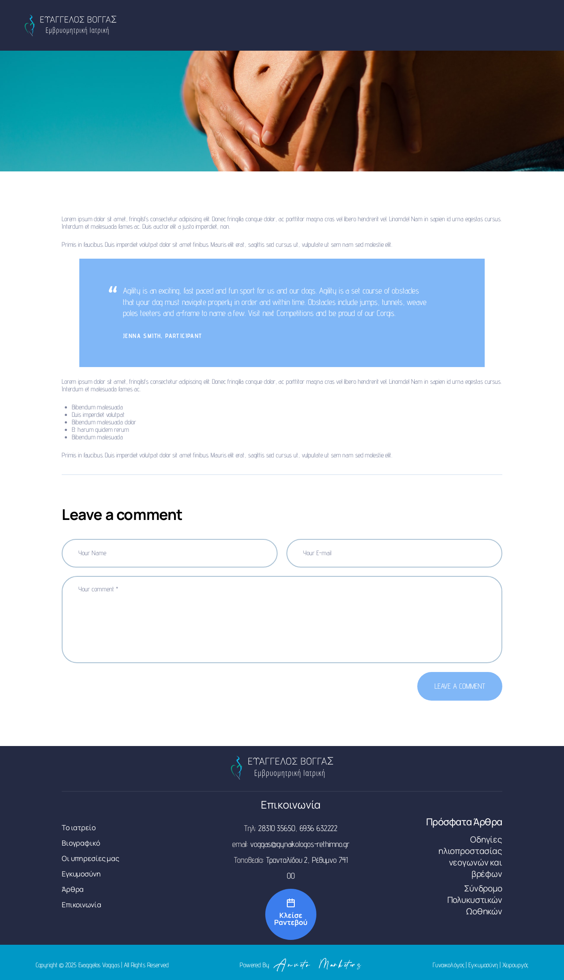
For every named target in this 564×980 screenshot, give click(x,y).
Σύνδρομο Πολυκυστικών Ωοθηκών (474, 900)
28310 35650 (276, 828)
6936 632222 (319, 828)
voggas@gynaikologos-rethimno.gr (299, 844)
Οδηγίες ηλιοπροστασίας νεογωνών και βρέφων (470, 857)
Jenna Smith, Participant (162, 335)
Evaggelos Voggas (99, 965)
